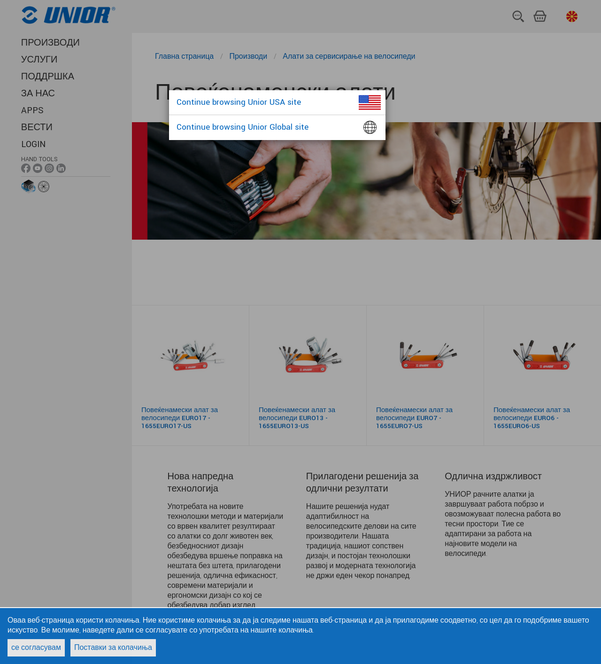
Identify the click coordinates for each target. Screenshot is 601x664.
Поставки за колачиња (113, 648)
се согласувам (36, 648)
